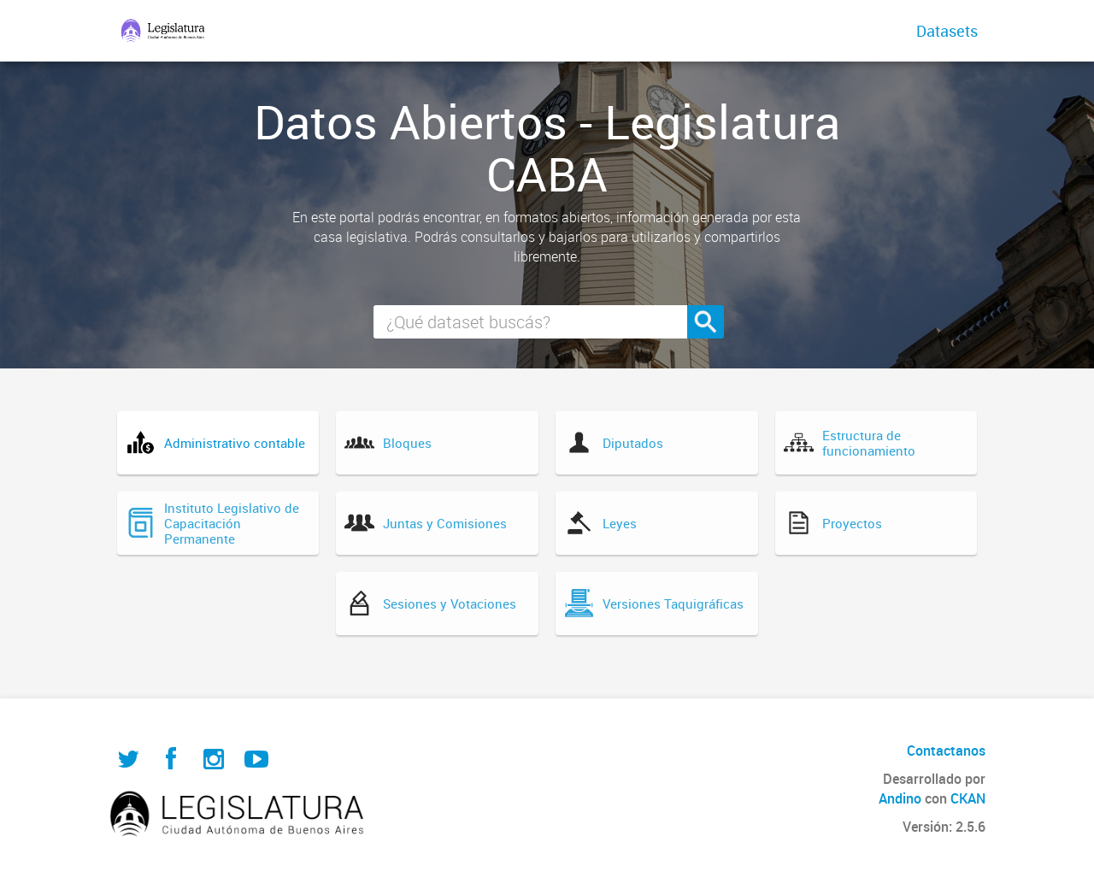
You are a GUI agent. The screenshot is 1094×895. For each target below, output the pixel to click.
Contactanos (946, 750)
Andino (900, 798)
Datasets (947, 31)
